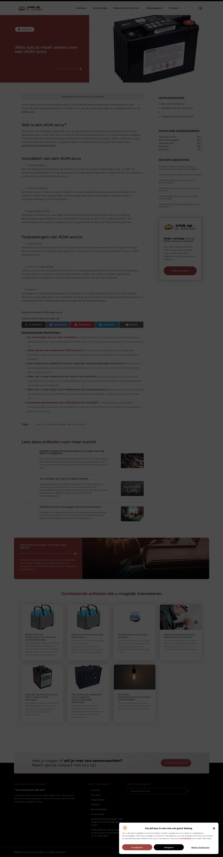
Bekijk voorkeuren (200, 847)
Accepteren (137, 847)
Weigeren (169, 847)
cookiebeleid (185, 838)
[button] (213, 828)
